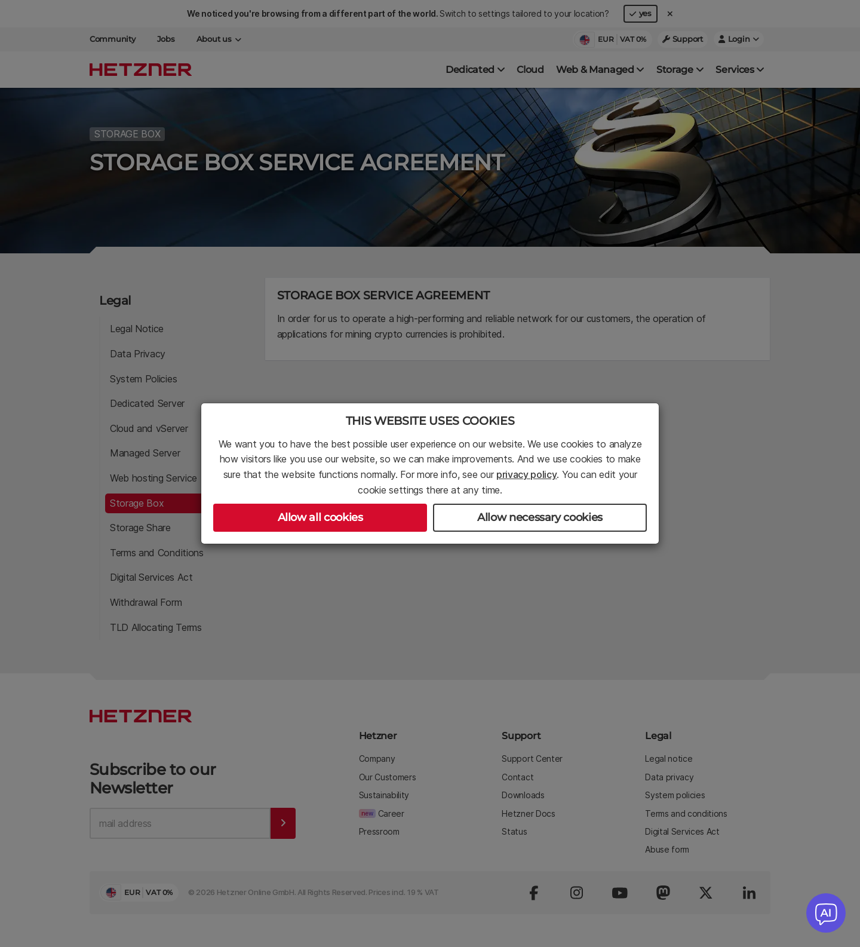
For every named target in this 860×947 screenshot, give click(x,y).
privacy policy (526, 474)
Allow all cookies (320, 517)
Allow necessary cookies (540, 517)
